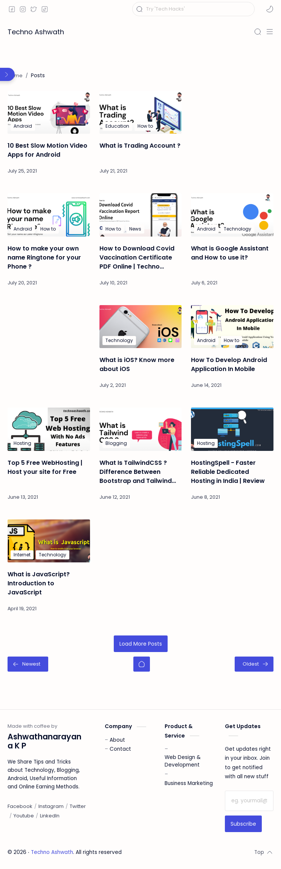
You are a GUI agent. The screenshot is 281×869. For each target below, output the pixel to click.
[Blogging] (116, 443)
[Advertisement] (232, 128)
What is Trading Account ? (139, 145)
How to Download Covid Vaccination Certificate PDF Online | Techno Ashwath (136, 257)
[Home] (141, 664)
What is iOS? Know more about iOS (136, 364)
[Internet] (22, 554)
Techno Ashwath (36, 32)
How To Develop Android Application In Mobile (229, 364)
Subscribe (243, 824)
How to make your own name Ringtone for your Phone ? (44, 257)
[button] (269, 9)
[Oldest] (254, 664)
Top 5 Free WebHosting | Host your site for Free (45, 467)
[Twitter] (78, 806)
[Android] (23, 126)
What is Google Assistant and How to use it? (230, 253)
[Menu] (269, 31)
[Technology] (237, 229)
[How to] (145, 126)
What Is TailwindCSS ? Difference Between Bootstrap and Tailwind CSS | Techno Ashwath (135, 472)
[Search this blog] (193, 9)
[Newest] (28, 664)
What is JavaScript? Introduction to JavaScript (39, 583)
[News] (135, 229)
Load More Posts (140, 644)
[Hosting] (22, 443)
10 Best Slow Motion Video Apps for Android (47, 150)
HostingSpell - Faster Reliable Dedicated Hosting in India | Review (228, 471)
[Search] (257, 31)
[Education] (117, 126)
